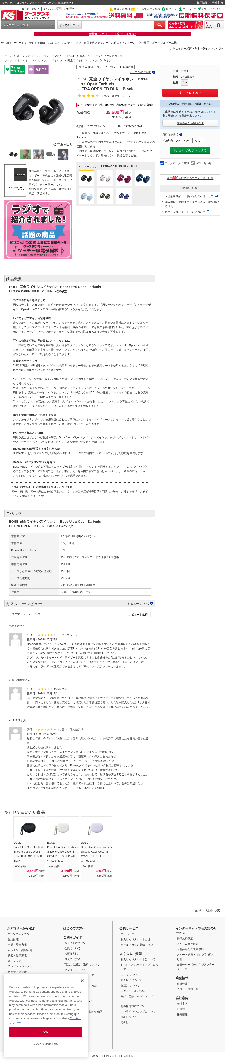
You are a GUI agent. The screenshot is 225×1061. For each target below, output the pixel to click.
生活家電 (13, 939)
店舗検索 (182, 983)
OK (45, 1031)
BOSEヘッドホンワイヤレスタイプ (101, 56)
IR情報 (181, 1009)
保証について (129, 1017)
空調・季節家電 (17, 944)
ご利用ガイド (72, 8)
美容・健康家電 (17, 955)
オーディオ (23, 56)
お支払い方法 (72, 959)
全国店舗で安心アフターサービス (190, 178)
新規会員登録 (122, 9)
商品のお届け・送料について (81, 964)
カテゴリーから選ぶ (16, 25)
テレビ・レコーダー (20, 966)
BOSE (71, 56)
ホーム (8, 56)
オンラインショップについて (138, 1011)
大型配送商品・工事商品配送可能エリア (189, 196)
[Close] (82, 981)
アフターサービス (75, 970)
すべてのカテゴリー (20, 934)
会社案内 (217, 2)
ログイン (171, 9)
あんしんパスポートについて (138, 959)
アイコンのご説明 (140, 72)
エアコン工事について (134, 990)
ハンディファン (71, 42)
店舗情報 (182, 978)
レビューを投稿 (138, 614)
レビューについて (139, 603)
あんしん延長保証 (187, 943)
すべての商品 (67, 25)
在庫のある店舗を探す (190, 123)
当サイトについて (75, 943)
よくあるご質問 (52, 8)
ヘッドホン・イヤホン (48, 56)
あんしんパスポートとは (135, 939)
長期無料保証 (185, 938)
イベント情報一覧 (187, 989)
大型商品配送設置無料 (190, 949)
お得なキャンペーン (123, 42)
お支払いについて (131, 980)
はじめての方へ (30, 8)
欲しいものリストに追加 (190, 150)
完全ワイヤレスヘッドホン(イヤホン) (90, 60)
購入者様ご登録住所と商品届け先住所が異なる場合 (192, 204)
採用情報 (202, 2)
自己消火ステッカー (96, 42)
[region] (46, 1015)
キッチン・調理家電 (20, 950)
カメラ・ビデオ (17, 971)
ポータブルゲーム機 (164, 42)
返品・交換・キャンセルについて (185, 212)
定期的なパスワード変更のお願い (112, 34)
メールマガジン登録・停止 (137, 944)
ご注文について (130, 974)
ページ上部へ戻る (209, 910)
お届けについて (130, 985)
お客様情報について (133, 1006)
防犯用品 (144, 42)
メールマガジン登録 (148, 9)
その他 (125, 1022)
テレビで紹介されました (44, 42)
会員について (72, 948)
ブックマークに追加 (176, 163)
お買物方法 (71, 953)
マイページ (189, 9)
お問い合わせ (203, 163)
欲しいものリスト (213, 9)
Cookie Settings (46, 1043)
